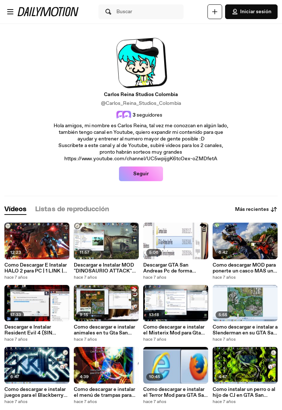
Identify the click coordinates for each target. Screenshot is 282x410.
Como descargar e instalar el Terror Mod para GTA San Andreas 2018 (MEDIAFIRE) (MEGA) (175, 392)
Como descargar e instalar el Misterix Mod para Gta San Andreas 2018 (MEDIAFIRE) (174, 330)
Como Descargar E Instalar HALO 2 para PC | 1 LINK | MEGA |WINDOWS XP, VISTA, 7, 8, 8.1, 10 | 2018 (35, 268)
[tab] (15, 209)
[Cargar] (214, 11)
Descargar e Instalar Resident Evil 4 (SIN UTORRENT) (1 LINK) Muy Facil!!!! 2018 (35, 330)
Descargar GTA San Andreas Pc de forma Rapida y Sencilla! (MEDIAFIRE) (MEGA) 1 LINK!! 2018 (171, 268)
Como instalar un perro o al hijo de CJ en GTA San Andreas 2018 (244, 392)
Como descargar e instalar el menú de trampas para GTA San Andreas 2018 (104, 392)
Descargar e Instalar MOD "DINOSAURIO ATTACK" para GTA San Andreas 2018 (106, 268)
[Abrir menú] (10, 11)
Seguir (141, 174)
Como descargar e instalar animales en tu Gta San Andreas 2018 (104, 330)
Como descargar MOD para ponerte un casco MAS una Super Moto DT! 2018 (244, 268)
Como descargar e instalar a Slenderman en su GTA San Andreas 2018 (245, 330)
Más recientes (256, 209)
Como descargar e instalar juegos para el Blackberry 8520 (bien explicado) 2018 (36, 392)
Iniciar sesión (251, 11)
